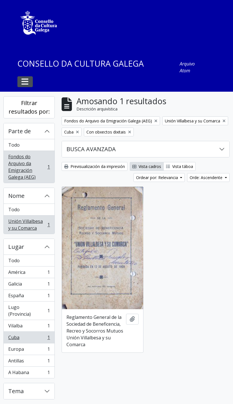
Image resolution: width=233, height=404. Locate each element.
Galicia (29, 285)
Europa (29, 350)
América (29, 273)
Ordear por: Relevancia (157, 177)
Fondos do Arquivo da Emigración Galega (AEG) (29, 166)
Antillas (29, 362)
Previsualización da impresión (94, 166)
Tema (16, 391)
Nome (16, 196)
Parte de (19, 131)
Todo (14, 145)
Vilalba (29, 327)
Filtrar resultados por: (29, 107)
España (29, 297)
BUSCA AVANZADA (91, 149)
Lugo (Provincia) (29, 310)
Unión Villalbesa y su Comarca (29, 224)
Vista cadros (146, 166)
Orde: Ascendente (207, 177)
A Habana (29, 373)
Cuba (29, 338)
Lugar (16, 247)
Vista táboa (179, 166)
